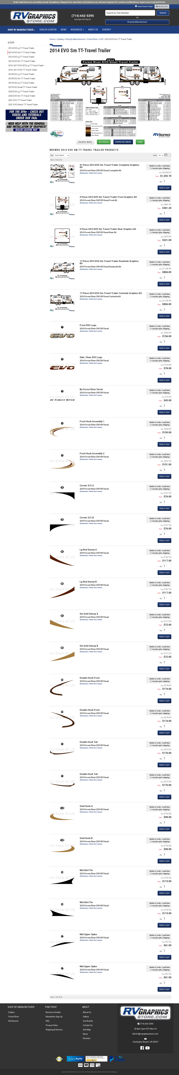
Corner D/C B (87, 517)
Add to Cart (164, 380)
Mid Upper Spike (88, 934)
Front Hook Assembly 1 (92, 421)
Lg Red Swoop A (88, 549)
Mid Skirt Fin (86, 870)
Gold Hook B (86, 838)
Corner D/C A (87, 485)
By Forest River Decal (91, 389)
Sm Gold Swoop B (89, 646)
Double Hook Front (90, 678)
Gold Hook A (86, 806)
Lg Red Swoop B (88, 581)
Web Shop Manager (111, 1072)
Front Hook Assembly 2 (92, 453)
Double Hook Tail (89, 742)
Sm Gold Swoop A (89, 613)
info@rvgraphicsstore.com (146, 1034)
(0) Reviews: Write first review (91, 395)
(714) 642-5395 (146, 1024)
